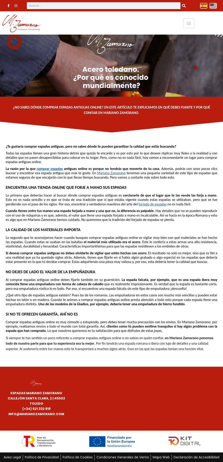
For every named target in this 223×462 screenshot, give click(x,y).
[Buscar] (183, 5)
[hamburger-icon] (189, 23)
